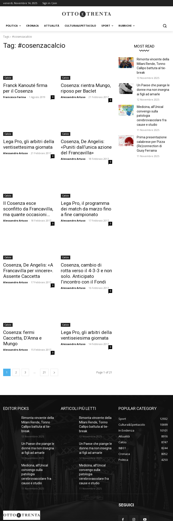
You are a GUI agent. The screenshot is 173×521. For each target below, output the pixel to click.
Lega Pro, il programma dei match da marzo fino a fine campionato (83, 204)
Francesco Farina (14, 95)
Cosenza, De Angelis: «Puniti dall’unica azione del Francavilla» (84, 145)
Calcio (8, 77)
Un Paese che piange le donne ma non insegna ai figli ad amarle (152, 82)
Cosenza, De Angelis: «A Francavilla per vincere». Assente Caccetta (23, 264)
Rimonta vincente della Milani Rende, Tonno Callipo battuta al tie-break (153, 62)
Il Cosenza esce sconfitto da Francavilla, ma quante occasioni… (27, 204)
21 (44, 357)
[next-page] (54, 357)
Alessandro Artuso (73, 95)
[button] (164, 26)
